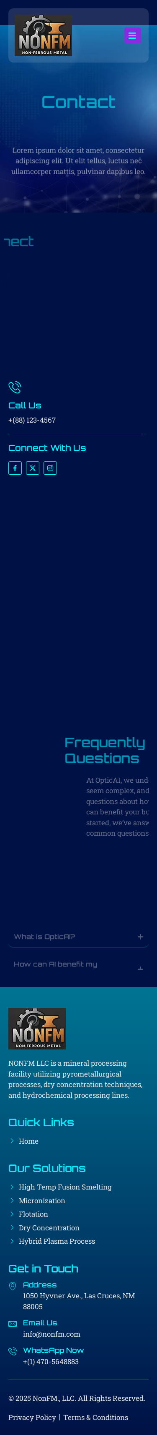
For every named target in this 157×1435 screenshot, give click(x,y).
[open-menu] (132, 35)
